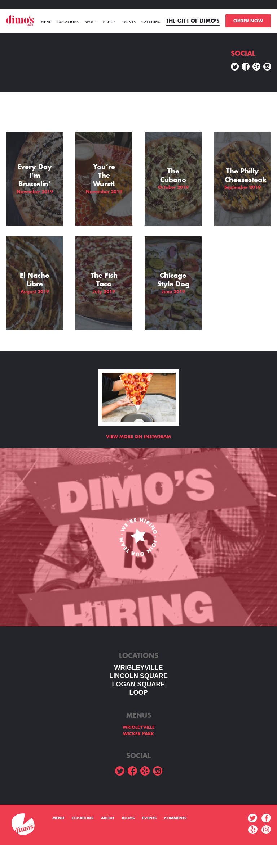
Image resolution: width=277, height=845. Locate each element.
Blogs (109, 22)
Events (128, 22)
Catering (151, 22)
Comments (175, 818)
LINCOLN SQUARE (138, 676)
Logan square (138, 684)
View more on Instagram (138, 437)
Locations (68, 22)
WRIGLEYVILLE (138, 667)
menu (46, 22)
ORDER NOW (248, 21)
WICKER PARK (138, 734)
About (90, 22)
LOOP (138, 692)
